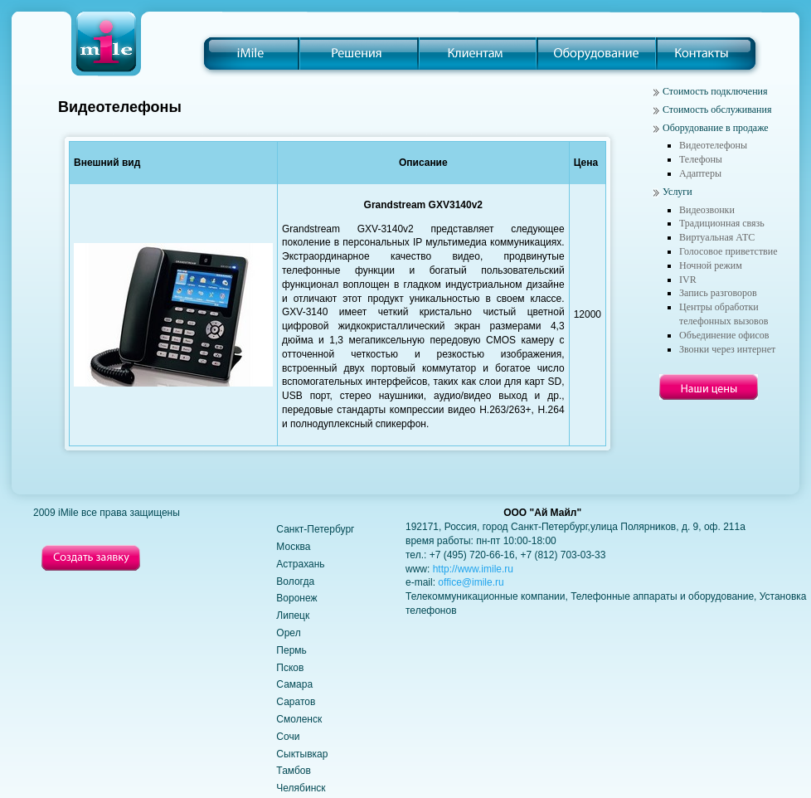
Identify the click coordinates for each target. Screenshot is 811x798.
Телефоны (700, 159)
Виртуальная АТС (717, 237)
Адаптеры (700, 173)
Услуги (677, 191)
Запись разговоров (718, 293)
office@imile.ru (470, 582)
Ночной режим (710, 265)
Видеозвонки (707, 210)
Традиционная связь (722, 223)
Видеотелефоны (713, 145)
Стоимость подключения (715, 91)
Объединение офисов (724, 335)
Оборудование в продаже (716, 128)
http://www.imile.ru (473, 569)
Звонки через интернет (727, 349)
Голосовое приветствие (728, 251)
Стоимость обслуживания (717, 109)
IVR (688, 279)
